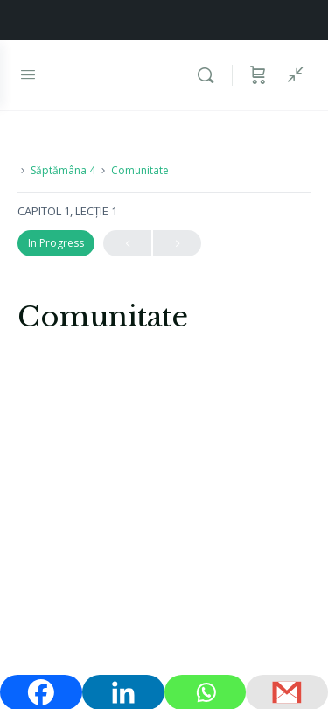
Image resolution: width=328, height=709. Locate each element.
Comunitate (140, 170)
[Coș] (258, 75)
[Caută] (210, 75)
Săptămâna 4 (63, 170)
